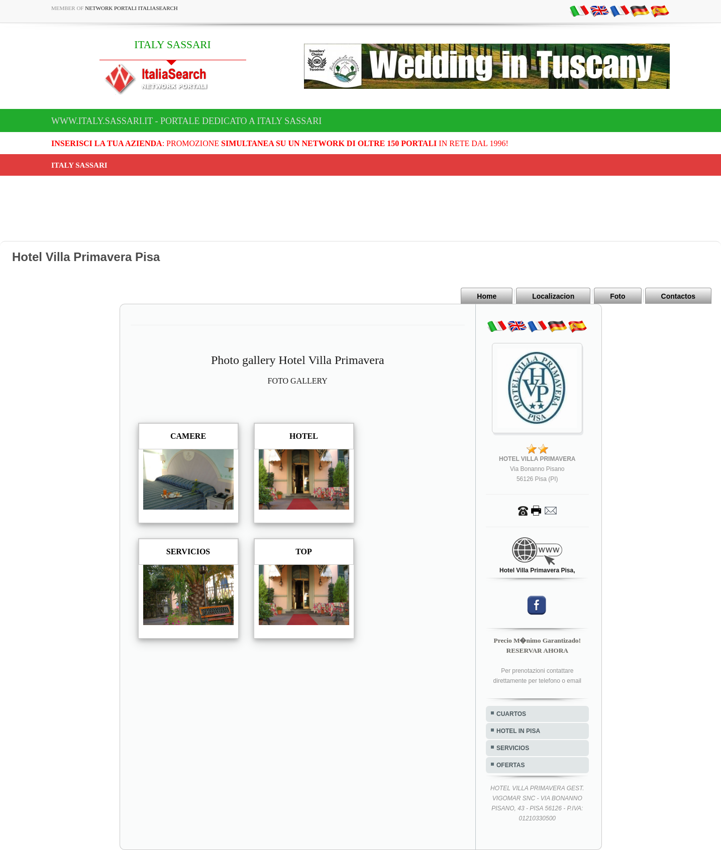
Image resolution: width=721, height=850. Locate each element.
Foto (617, 296)
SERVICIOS (512, 748)
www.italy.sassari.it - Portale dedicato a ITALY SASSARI (186, 121)
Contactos (678, 296)
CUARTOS (511, 713)
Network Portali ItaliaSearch (131, 8)
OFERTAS (510, 765)
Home (486, 296)
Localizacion (553, 296)
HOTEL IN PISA (518, 731)
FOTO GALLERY (298, 381)
